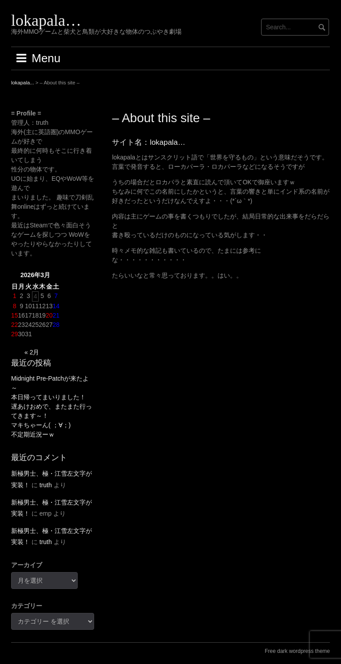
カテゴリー (26, 605)
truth (46, 485)
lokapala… (46, 20)
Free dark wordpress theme (297, 651)
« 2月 (31, 352)
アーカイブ (26, 565)
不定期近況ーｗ (33, 434)
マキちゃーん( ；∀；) (41, 425)
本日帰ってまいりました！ (48, 397)
